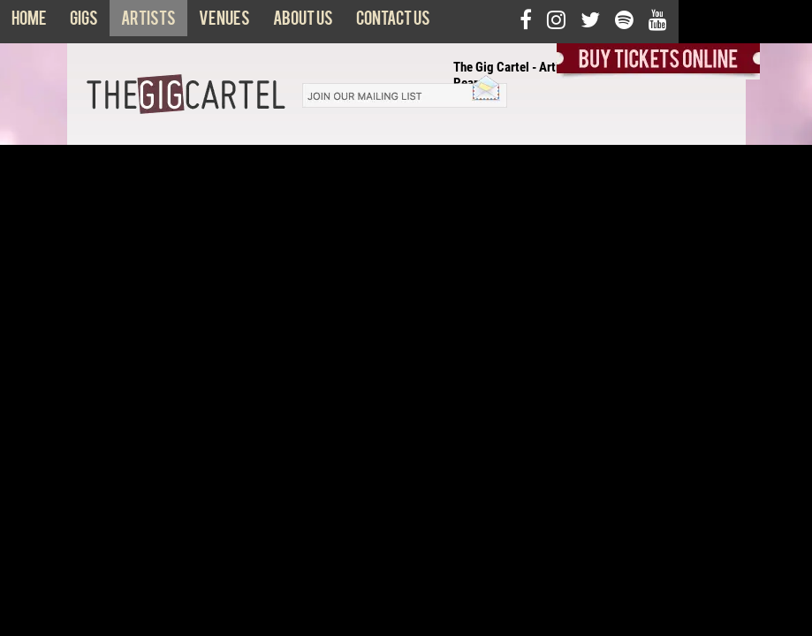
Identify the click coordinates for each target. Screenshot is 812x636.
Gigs (84, 22)
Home (29, 22)
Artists (148, 22)
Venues (224, 22)
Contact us (393, 22)
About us (303, 22)
